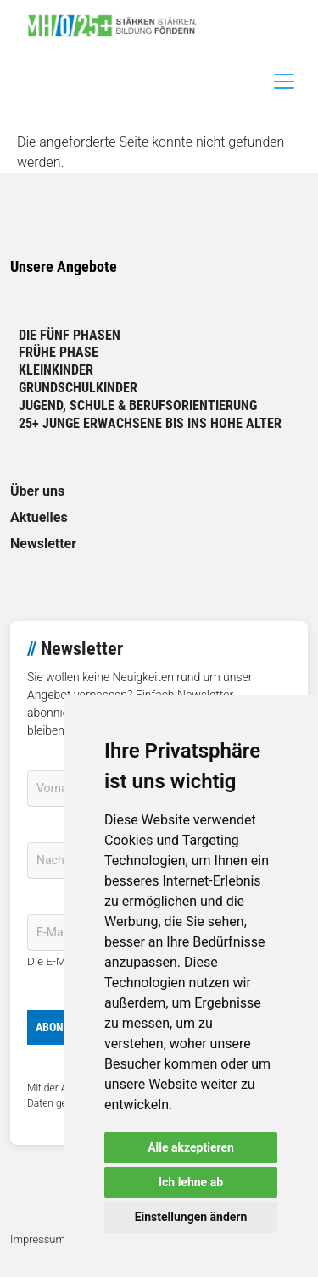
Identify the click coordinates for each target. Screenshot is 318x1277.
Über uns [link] (37, 491)
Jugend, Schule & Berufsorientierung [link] (138, 405)
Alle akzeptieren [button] (191, 1147)
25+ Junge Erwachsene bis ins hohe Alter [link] (150, 423)
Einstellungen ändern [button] (191, 1217)
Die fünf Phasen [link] (69, 335)
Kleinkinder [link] (56, 370)
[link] (118, 26)
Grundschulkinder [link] (78, 388)
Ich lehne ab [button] (191, 1182)
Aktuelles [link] (39, 517)
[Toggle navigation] (284, 81)
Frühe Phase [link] (58, 352)
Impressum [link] (37, 1239)
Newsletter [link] (43, 544)
